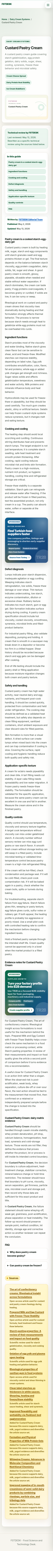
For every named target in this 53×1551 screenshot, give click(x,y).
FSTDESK (7, 4)
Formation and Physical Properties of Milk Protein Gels (26, 1439)
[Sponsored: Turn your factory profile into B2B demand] (26, 992)
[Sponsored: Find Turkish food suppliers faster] (26, 540)
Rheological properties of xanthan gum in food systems (26, 1371)
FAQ (10, 209)
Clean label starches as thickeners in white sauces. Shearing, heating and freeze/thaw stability (25, 1394)
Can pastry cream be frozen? (26, 1265)
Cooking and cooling (17, 178)
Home (4, 19)
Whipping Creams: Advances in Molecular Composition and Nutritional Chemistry (27, 1463)
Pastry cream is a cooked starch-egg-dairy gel (25, 163)
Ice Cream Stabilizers (16, 89)
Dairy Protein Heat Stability (18, 82)
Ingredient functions (17, 171)
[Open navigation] (48, 5)
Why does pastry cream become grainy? (21, 1254)
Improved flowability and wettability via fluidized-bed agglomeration (25, 1415)
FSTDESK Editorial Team (31, 219)
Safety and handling (17, 190)
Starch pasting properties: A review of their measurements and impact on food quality (26, 1335)
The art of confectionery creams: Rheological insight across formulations (25, 1293)
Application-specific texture (21, 196)
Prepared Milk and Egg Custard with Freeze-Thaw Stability (27, 1314)
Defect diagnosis (16, 184)
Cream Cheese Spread (16, 76)
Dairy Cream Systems (20, 19)
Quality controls (15, 202)
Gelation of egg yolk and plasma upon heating (27, 1355)
